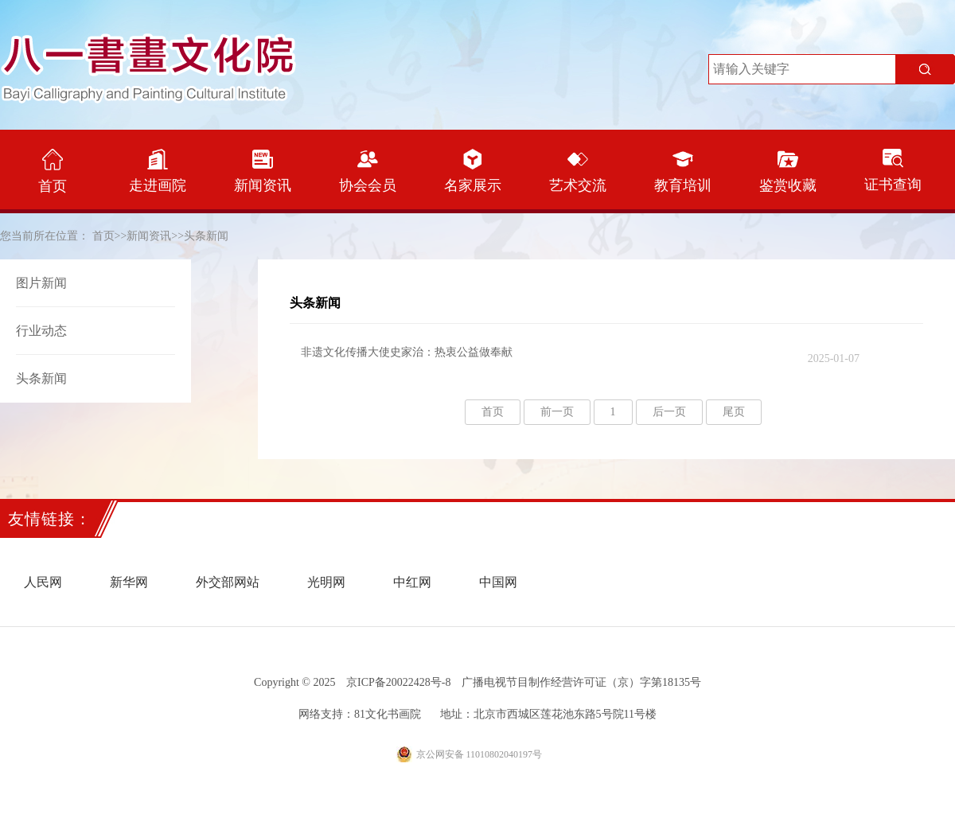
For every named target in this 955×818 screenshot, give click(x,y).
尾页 (734, 412)
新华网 (129, 582)
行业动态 (41, 330)
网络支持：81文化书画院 (359, 714)
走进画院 (157, 171)
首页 (52, 171)
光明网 (326, 582)
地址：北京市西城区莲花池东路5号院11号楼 (548, 714)
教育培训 (682, 171)
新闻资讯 (262, 171)
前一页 (557, 412)
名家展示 (472, 171)
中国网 (498, 582)
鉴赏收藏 (788, 171)
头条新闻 (206, 236)
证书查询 (893, 171)
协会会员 (367, 171)
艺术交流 (577, 171)
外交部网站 (227, 582)
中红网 (412, 582)
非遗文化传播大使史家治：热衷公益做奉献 (580, 356)
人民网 (43, 582)
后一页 (669, 412)
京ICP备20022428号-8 (398, 682)
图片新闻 (41, 283)
